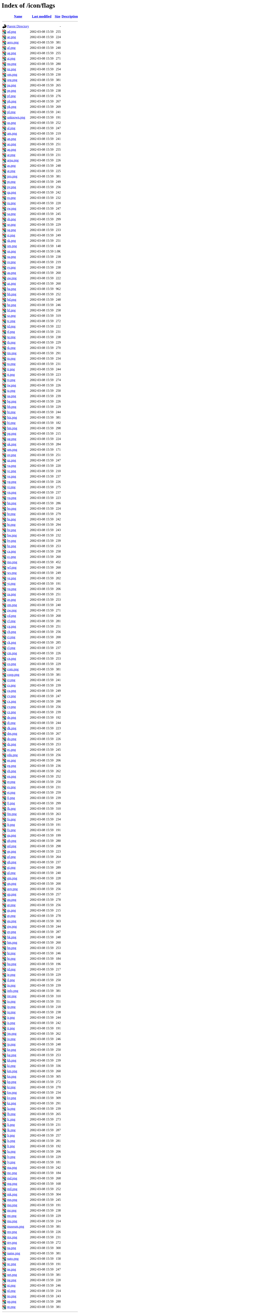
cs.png (11, 685)
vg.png (11, 481)
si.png (11, 235)
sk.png (11, 240)
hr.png (11, 953)
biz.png (12, 417)
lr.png (11, 1135)
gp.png (11, 894)
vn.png (11, 492)
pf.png (11, 96)
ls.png (11, 1140)
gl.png (11, 873)
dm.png (12, 733)
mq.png (12, 1205)
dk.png (11, 728)
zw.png (12, 610)
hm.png (12, 942)
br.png (11, 514)
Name (18, 16)
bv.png (11, 530)
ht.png (11, 958)
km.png (12, 1071)
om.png (12, 74)
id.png (11, 969)
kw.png (12, 1092)
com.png (13, 669)
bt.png (11, 524)
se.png (11, 224)
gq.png (11, 899)
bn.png (11, 503)
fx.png (11, 830)
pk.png (11, 106)
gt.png (11, 915)
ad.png (11, 31)
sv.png (11, 262)
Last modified (41, 16)
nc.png (11, 1264)
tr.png (11, 369)
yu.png (11, 589)
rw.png (11, 208)
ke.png (11, 1049)
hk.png (11, 937)
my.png (12, 1242)
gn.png (11, 883)
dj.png (11, 723)
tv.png (11, 380)
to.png (11, 364)
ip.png (11, 1007)
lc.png (11, 1119)
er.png (11, 782)
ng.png (11, 1280)
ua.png (11, 396)
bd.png (11, 299)
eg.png (11, 765)
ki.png (11, 1065)
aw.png (12, 278)
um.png (12, 449)
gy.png (11, 932)
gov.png (12, 889)
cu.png (11, 690)
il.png (11, 980)
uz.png (11, 460)
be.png (11, 305)
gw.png (12, 926)
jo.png (11, 1039)
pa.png (11, 85)
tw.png (11, 385)
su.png (11, 256)
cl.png (11, 648)
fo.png (11, 819)
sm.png (12, 246)
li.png (11, 1124)
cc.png (11, 556)
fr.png (11, 824)
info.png (12, 990)
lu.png (11, 1151)
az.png (11, 283)
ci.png (11, 637)
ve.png (11, 476)
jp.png (11, 1044)
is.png (11, 1023)
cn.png (11, 658)
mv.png (12, 1232)
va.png (11, 465)
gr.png (11, 905)
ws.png (12, 573)
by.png (11, 540)
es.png (11, 787)
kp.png (11, 1082)
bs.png (11, 519)
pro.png (12, 176)
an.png (11, 139)
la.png (11, 1108)
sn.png (11, 251)
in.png (11, 985)
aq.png (11, 149)
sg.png (11, 230)
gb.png (11, 840)
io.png (11, 1001)
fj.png (11, 803)
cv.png (11, 696)
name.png (13, 1253)
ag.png (11, 53)
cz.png (11, 712)
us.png (11, 122)
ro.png (11, 197)
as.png (11, 165)
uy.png (11, 455)
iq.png (11, 1012)
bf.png (11, 310)
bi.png (11, 412)
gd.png (11, 846)
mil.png (12, 1189)
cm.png (12, 653)
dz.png (11, 744)
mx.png (12, 1237)
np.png (11, 1301)
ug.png (11, 439)
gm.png (12, 878)
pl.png (11, 112)
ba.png (11, 289)
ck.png (11, 642)
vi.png (11, 487)
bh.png (11, 406)
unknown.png (16, 117)
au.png (11, 272)
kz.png (11, 1103)
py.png (11, 187)
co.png (11, 664)
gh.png (11, 862)
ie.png (11, 974)
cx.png (11, 701)
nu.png (11, 64)
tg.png (11, 337)
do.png (11, 739)
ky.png (11, 1098)
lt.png (11, 1146)
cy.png (11, 706)
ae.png (11, 37)
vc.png (11, 471)
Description (70, 16)
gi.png (11, 867)
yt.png (11, 583)
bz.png (11, 546)
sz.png (11, 315)
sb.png (11, 219)
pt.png (11, 181)
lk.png (11, 1130)
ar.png (11, 155)
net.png (12, 1274)
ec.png (11, 749)
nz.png (11, 69)
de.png (11, 717)
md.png (12, 1178)
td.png (11, 326)
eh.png (11, 771)
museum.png (15, 1226)
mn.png (12, 1199)
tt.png (11, 374)
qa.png (11, 192)
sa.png (11, 214)
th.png (11, 342)
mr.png (11, 1210)
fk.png (11, 808)
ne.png (11, 1269)
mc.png (12, 1173)
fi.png (11, 798)
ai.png (11, 58)
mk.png (12, 1194)
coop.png (13, 674)
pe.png (11, 90)
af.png (11, 47)
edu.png (12, 755)
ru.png (11, 203)
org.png (12, 80)
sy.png (11, 267)
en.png (11, 776)
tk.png (11, 348)
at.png (11, 171)
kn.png (11, 1076)
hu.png (11, 964)
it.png (11, 1028)
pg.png (11, 433)
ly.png (11, 1162)
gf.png (11, 857)
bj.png (11, 423)
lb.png (11, 1114)
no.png (11, 1296)
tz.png (11, 390)
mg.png (12, 1183)
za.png (11, 594)
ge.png (11, 851)
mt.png (11, 1215)
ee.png (11, 760)
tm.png (11, 353)
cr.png (11, 680)
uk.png (11, 444)
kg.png (11, 1055)
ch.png (11, 631)
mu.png (12, 1221)
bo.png (11, 508)
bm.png (12, 428)
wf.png (11, 567)
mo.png (12, 562)
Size (57, 16)
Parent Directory (18, 26)
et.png (11, 792)
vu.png (11, 498)
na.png (11, 1248)
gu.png (11, 921)
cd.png (11, 615)
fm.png (12, 814)
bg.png (11, 401)
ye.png (11, 578)
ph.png (11, 101)
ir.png (11, 1017)
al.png (11, 128)
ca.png (11, 551)
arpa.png (13, 160)
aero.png (13, 42)
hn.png (11, 948)
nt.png (11, 1307)
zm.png (12, 605)
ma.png (12, 1167)
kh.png (11, 1060)
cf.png (11, 621)
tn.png (11, 358)
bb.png (11, 294)
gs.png (11, 910)
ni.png (11, 1285)
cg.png (11, 626)
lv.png (11, 1157)
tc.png (11, 321)
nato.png (13, 1258)
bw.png (12, 535)
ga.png (11, 835)
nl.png (11, 1291)
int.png (11, 996)
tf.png (11, 331)
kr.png (11, 1087)
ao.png (11, 144)
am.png (12, 133)
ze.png (11, 599)
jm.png (11, 1033)
